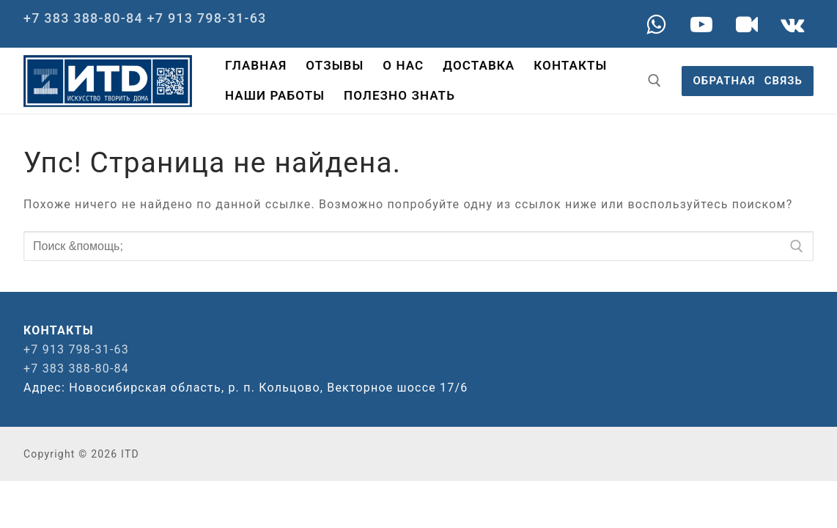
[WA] (656, 24)
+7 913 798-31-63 (207, 18)
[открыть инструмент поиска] (654, 80)
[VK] (793, 24)
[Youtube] (702, 24)
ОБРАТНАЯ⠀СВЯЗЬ (748, 80)
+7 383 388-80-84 (83, 18)
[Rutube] (747, 24)
